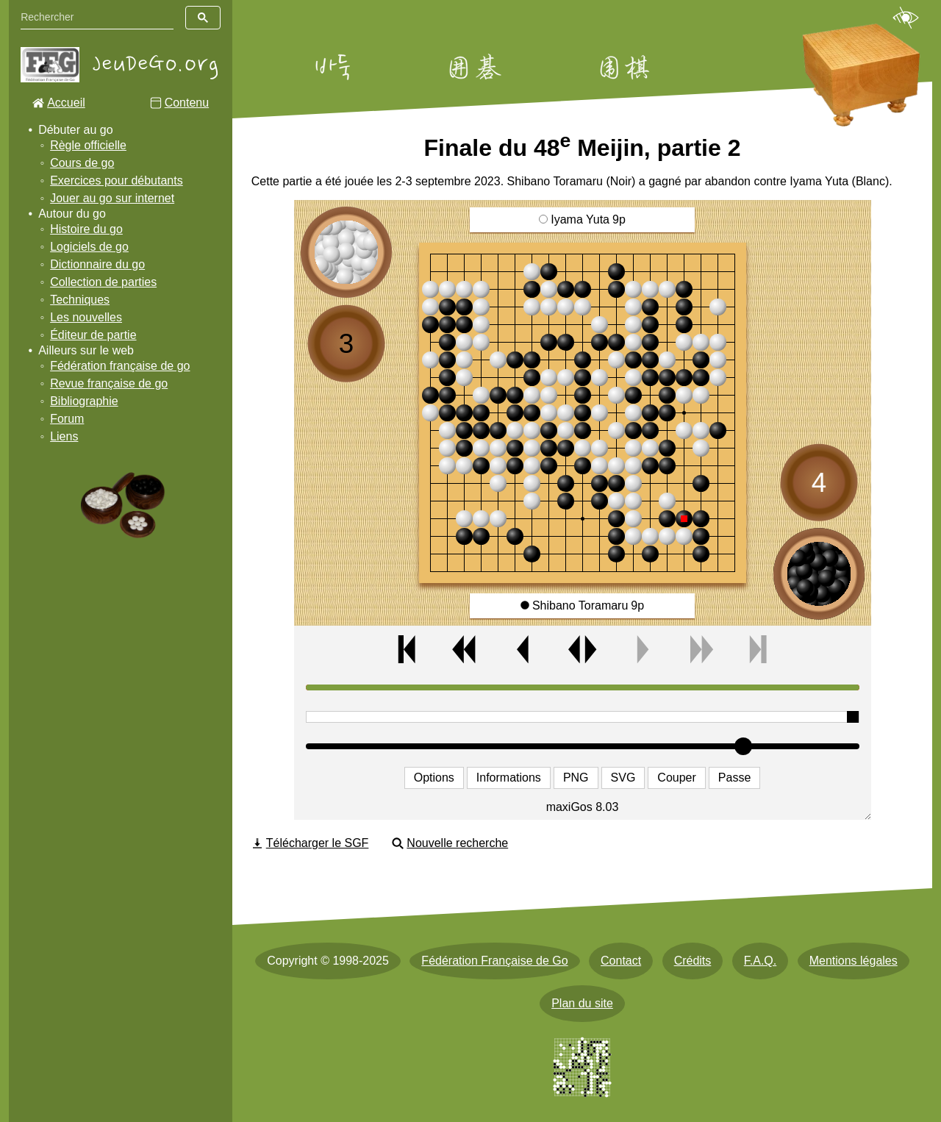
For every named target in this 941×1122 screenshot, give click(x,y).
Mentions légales (853, 960)
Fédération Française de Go (494, 960)
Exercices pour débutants (116, 180)
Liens (64, 436)
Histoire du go (86, 229)
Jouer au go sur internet (112, 198)
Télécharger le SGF (317, 843)
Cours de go (82, 163)
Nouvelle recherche (457, 843)
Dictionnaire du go (97, 264)
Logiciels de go (89, 246)
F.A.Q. (760, 960)
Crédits (693, 960)
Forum (67, 418)
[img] (582, 413)
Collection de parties (103, 282)
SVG (623, 777)
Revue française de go (109, 383)
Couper (676, 777)
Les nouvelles (86, 317)
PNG (576, 777)
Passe (734, 777)
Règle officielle (88, 145)
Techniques (80, 299)
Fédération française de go (120, 366)
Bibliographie (84, 401)
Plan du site (582, 1003)
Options (434, 777)
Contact (621, 960)
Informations (508, 777)
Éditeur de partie (93, 335)
